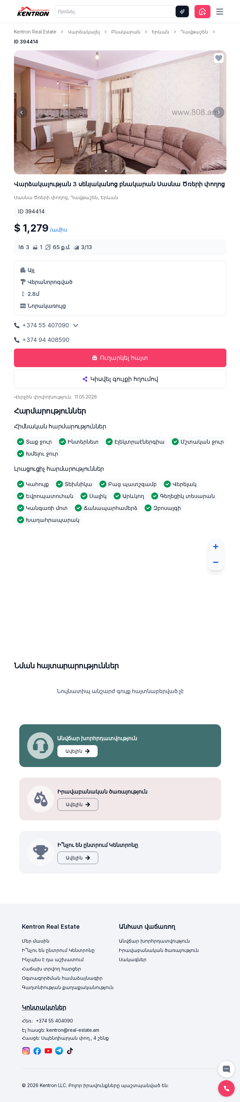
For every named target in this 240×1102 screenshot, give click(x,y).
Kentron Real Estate (35, 31)
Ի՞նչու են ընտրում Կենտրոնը (58, 950)
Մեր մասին (35, 941)
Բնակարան (125, 31)
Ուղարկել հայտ (120, 357)
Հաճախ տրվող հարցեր (51, 968)
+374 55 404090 (54, 1020)
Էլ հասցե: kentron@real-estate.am (60, 1030)
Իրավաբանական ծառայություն (159, 950)
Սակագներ (132, 959)
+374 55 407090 (41, 325)
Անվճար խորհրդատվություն (154, 941)
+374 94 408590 (41, 339)
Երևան (160, 31)
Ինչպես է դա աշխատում (53, 959)
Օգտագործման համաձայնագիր (62, 978)
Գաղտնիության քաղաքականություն (68, 987)
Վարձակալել (84, 31)
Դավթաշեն (194, 31)
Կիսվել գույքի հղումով (120, 378)
